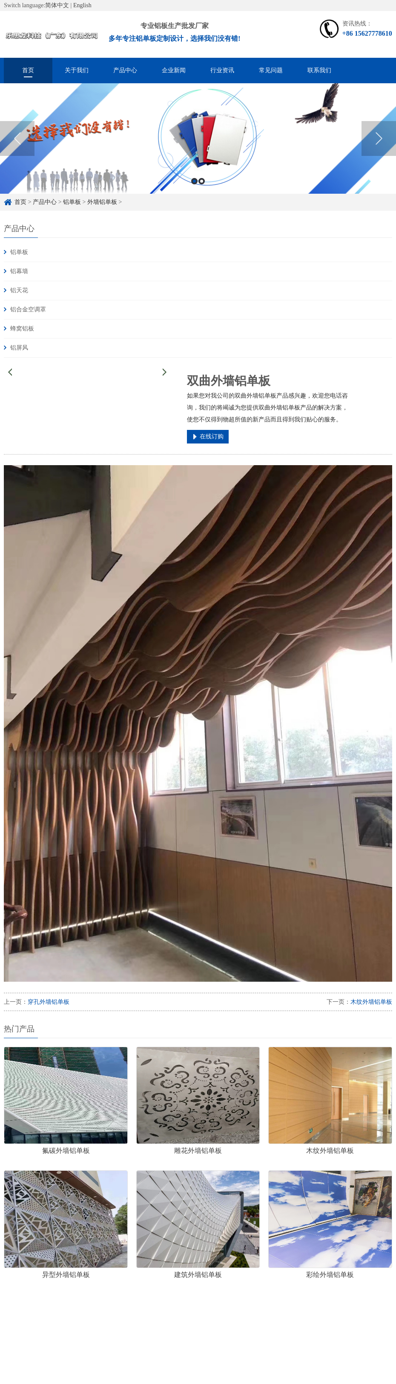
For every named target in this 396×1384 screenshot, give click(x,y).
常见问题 (271, 70)
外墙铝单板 (102, 202)
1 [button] (194, 184)
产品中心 (125, 70)
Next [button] (379, 141)
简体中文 (57, 5)
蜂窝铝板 (22, 328)
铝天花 (19, 290)
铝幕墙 (19, 271)
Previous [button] (17, 141)
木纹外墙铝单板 (371, 1002)
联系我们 (319, 70)
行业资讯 (222, 70)
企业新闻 (174, 70)
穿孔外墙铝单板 (48, 1002)
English (82, 5)
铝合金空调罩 (28, 309)
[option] (198, 142)
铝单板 (72, 202)
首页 (28, 70)
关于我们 (77, 70)
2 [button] (201, 184)
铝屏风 (19, 348)
